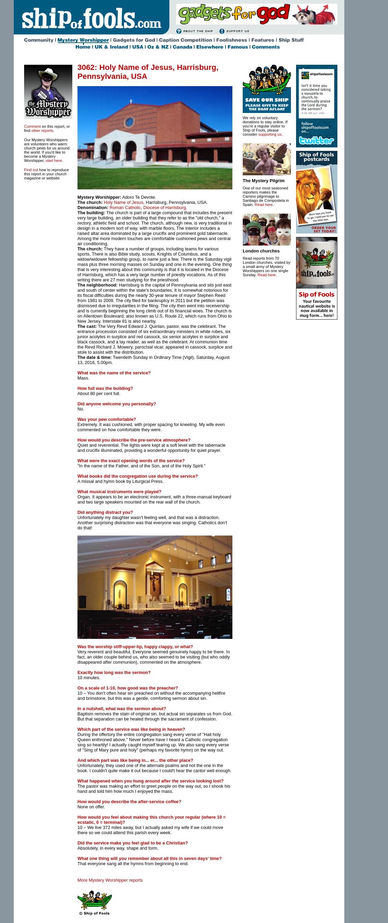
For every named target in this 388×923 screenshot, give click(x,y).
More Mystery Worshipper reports (110, 880)
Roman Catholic (125, 207)
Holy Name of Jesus (124, 202)
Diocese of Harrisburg (164, 207)
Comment (32, 126)
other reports (42, 130)
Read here (264, 205)
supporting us (269, 134)
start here (54, 160)
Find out (31, 170)
